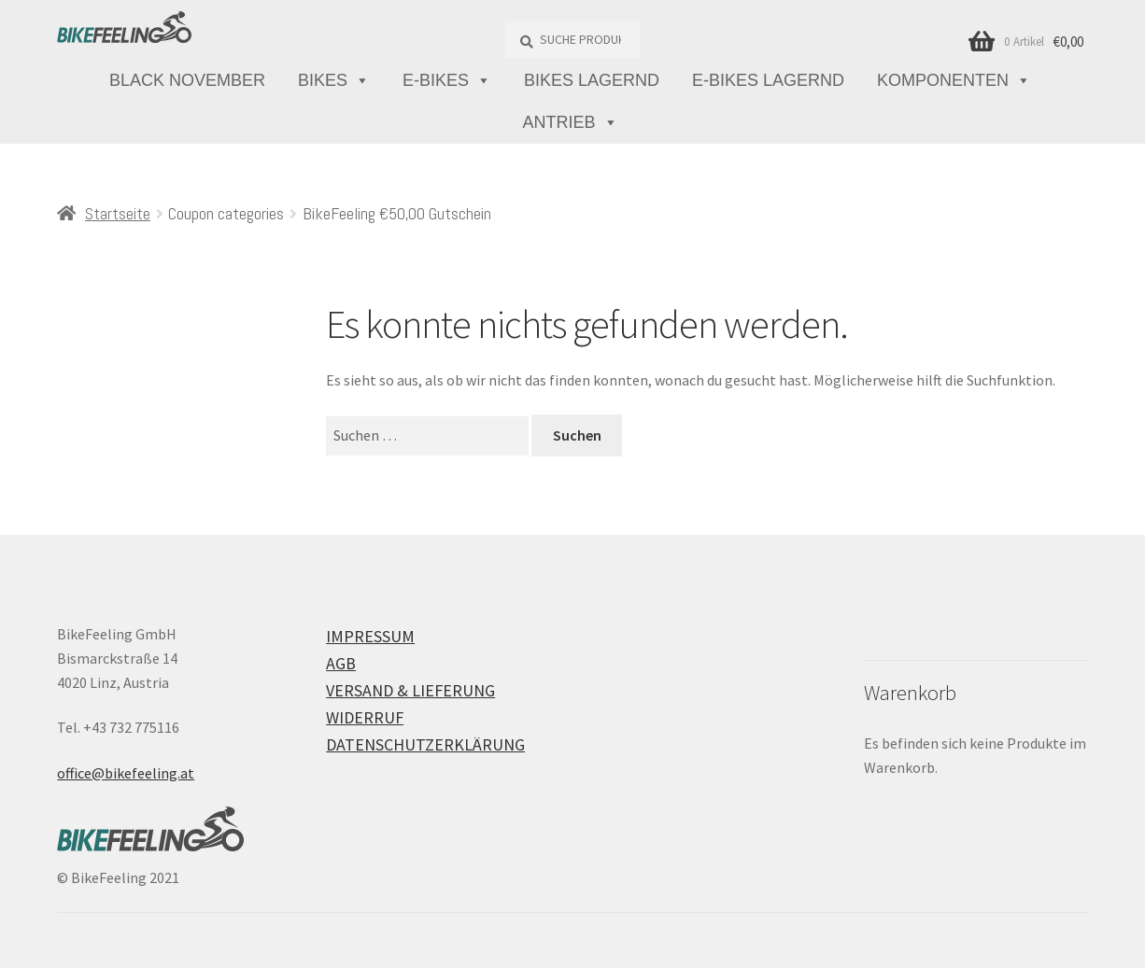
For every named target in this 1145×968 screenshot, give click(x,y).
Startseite (117, 213)
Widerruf (364, 717)
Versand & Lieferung (410, 690)
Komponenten (954, 81)
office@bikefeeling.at (125, 773)
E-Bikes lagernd (768, 80)
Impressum (370, 636)
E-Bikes (447, 81)
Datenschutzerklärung (425, 744)
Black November (187, 80)
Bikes (334, 81)
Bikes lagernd (591, 80)
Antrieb (569, 123)
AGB (341, 663)
